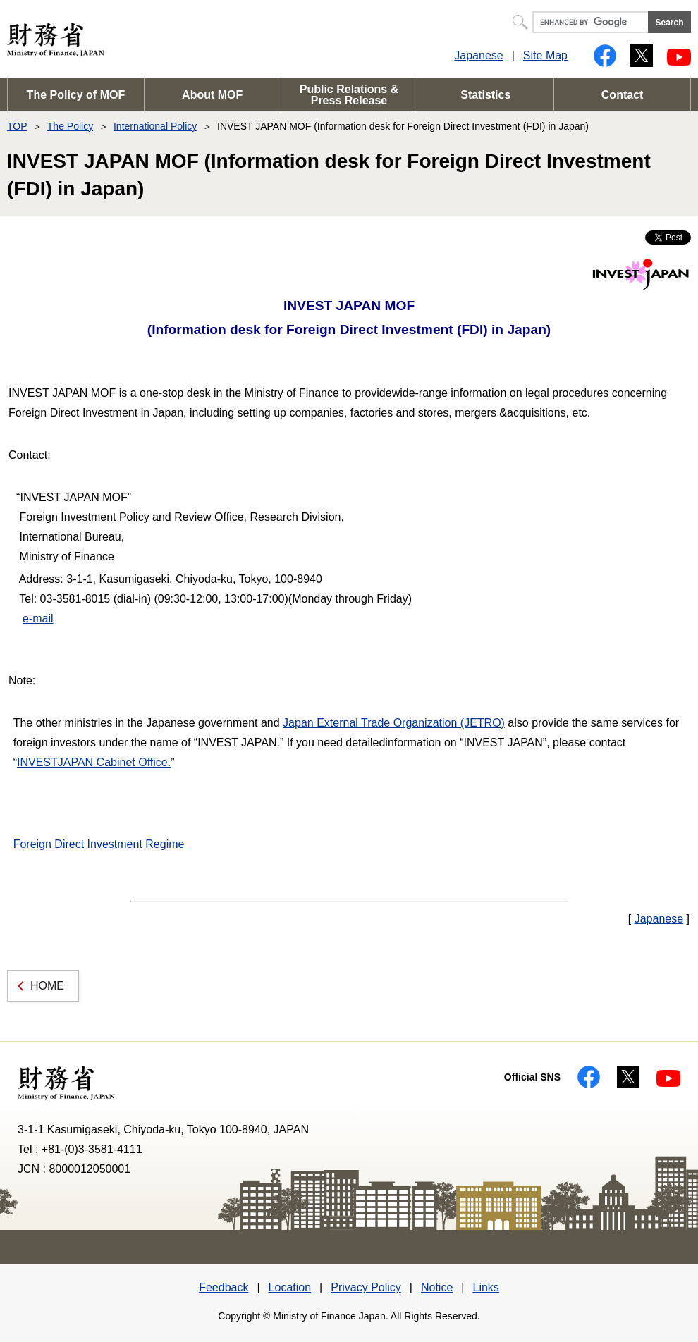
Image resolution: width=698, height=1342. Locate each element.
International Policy (155, 126)
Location (290, 1287)
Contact (622, 95)
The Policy (70, 126)
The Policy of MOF (76, 95)
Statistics (485, 95)
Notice (437, 1287)
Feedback (223, 1287)
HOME (47, 986)
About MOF (212, 95)
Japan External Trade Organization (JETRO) (394, 723)
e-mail (38, 618)
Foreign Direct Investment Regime (99, 844)
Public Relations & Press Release (349, 94)
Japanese (478, 55)
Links (485, 1287)
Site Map (545, 55)
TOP (17, 126)
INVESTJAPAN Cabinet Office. (94, 762)
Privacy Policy (366, 1287)
